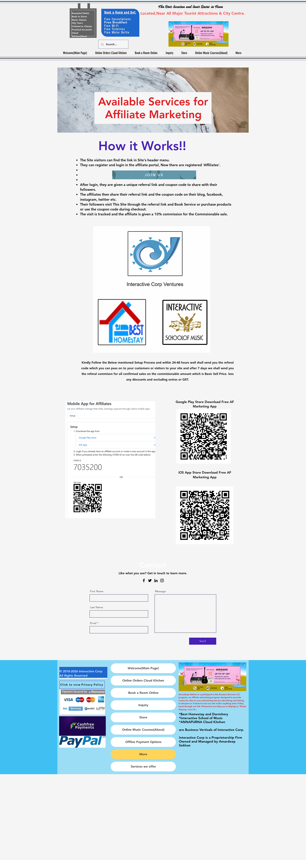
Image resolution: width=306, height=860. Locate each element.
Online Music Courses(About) (143, 729)
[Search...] (113, 44)
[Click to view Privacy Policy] (82, 685)
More (143, 754)
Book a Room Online (143, 693)
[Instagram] (162, 580)
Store (143, 717)
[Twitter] (150, 580)
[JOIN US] (154, 174)
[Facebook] (143, 580)
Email (93, 623)
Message (160, 591)
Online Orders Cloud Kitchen (143, 680)
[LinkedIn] (156, 580)
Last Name (96, 607)
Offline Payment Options (143, 742)
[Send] (202, 641)
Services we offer (143, 766)
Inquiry (143, 705)
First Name (96, 591)
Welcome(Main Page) (143, 668)
